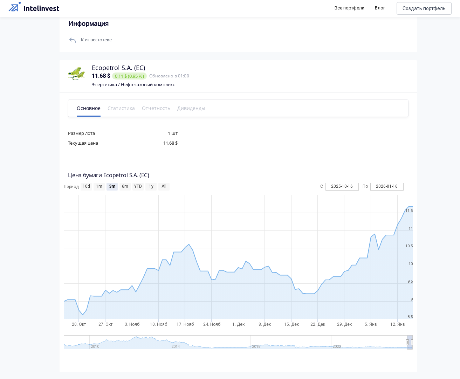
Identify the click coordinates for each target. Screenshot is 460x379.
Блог (380, 8)
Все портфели (349, 8)
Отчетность (158, 108)
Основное (91, 108)
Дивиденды (194, 108)
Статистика (123, 108)
